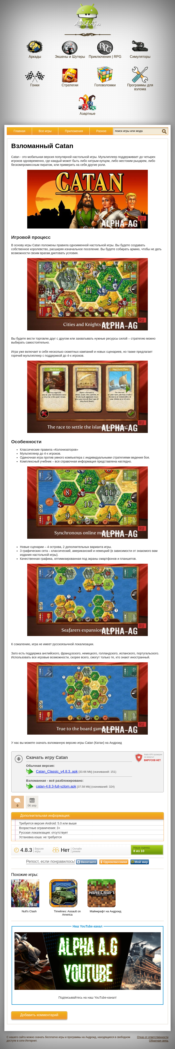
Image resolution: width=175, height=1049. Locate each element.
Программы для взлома (140, 78)
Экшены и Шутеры (70, 47)
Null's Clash (29, 911)
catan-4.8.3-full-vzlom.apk (56, 786)
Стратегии (70, 76)
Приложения (74, 131)
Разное (101, 131)
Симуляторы (140, 47)
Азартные (87, 104)
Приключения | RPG (105, 47)
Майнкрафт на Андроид (105, 911)
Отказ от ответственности (152, 1037)
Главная (19, 131)
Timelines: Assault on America (67, 913)
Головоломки (105, 76)
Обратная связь (158, 1040)
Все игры (45, 131)
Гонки (35, 76)
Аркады (35, 47)
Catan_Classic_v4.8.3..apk (57, 771)
